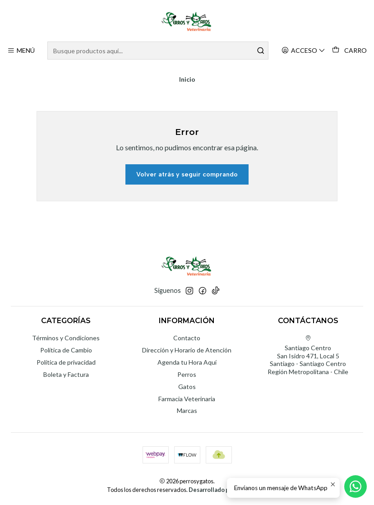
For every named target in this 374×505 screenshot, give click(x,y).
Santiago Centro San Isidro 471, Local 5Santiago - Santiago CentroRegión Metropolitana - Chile (308, 355)
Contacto (186, 338)
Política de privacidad (66, 362)
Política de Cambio (66, 350)
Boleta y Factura (66, 374)
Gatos (187, 386)
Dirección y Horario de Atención (186, 350)
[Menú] (21, 50)
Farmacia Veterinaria (186, 399)
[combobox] (157, 51)
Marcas (187, 410)
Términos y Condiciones (66, 338)
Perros (186, 374)
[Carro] (349, 50)
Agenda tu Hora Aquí (187, 362)
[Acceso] (303, 50)
